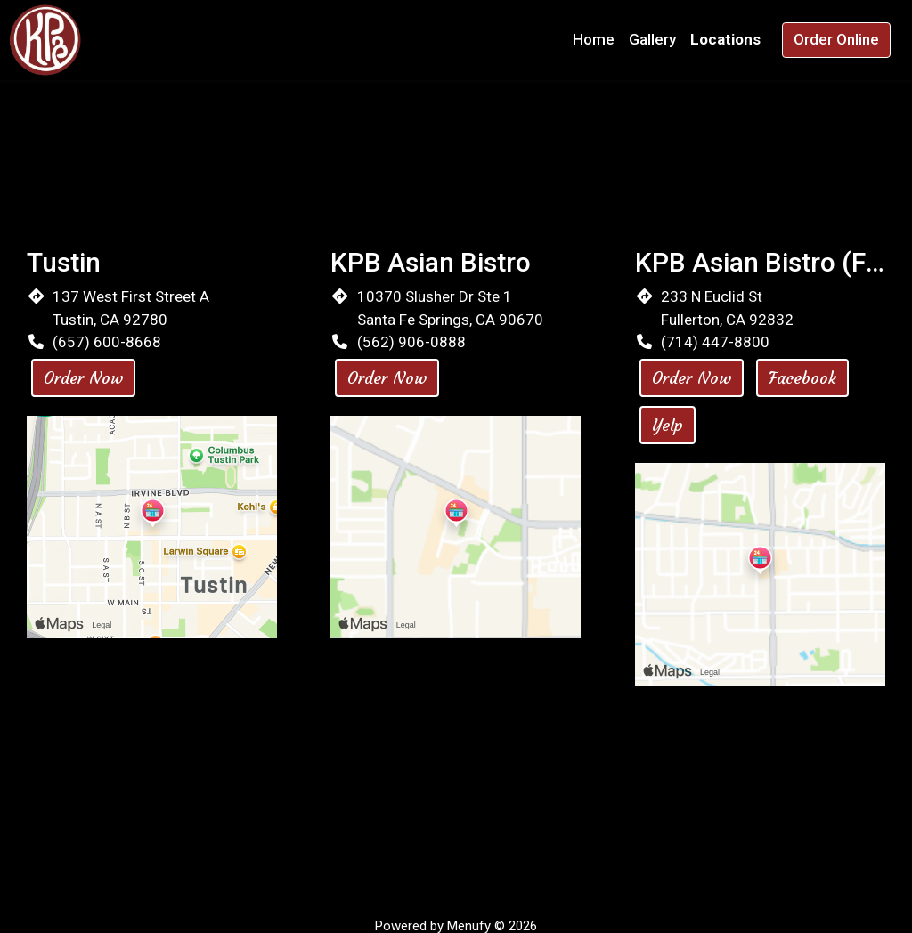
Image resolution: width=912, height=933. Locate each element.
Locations (725, 39)
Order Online (836, 39)
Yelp (667, 425)
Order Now (83, 378)
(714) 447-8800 (715, 342)
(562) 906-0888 (411, 342)
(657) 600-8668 (107, 342)
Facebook (802, 378)
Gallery (652, 39)
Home (594, 39)
